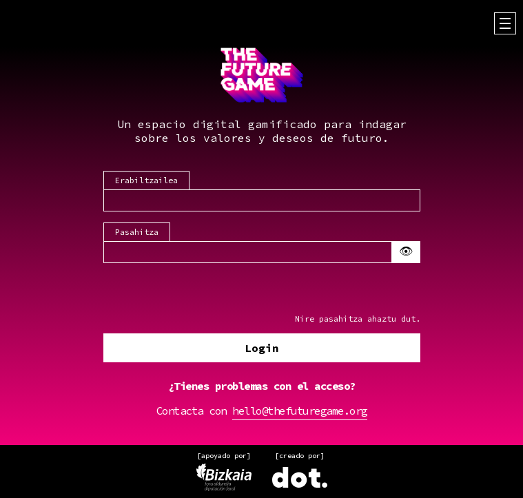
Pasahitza (136, 232)
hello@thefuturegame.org (299, 411)
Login (262, 348)
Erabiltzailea (146, 181)
